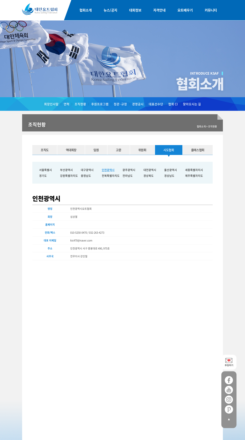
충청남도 (86, 176)
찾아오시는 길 (192, 104)
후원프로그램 (100, 104)
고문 (118, 150)
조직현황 (80, 104)
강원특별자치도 (69, 176)
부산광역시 (66, 170)
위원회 (142, 150)
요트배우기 (185, 10)
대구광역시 (87, 170)
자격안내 (159, 10)
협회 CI (173, 104)
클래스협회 (198, 150)
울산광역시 (170, 170)
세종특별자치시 (194, 170)
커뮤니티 (211, 10)
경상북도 (148, 176)
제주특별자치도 (194, 176)
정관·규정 (120, 104)
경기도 (43, 176)
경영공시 (138, 104)
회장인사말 (51, 104)
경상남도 (169, 176)
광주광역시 (128, 170)
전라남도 (127, 176)
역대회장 (71, 150)
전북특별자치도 (111, 176)
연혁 (66, 104)
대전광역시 (149, 170)
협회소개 (85, 10)
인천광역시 (108, 170)
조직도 (44, 150)
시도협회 (168, 150)
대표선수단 (156, 104)
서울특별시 (45, 170)
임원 (96, 150)
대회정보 (135, 10)
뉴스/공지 (110, 10)
